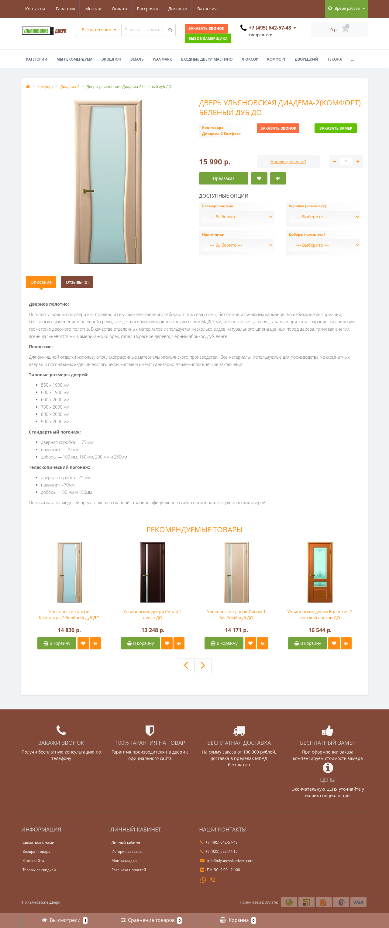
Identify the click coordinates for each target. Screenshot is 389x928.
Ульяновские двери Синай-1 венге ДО (152, 614)
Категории (36, 59)
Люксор (250, 59)
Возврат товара (36, 851)
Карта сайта (33, 860)
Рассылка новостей (129, 869)
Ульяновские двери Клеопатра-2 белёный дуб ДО (69, 614)
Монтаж (64, 9)
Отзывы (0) (77, 282)
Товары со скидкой (39, 869)
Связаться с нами (38, 842)
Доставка (150, 9)
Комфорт (276, 59)
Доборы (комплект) (307, 234)
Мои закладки (124, 860)
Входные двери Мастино (206, 59)
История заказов (127, 851)
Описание (41, 282)
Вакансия (181, 9)
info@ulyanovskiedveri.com (226, 860)
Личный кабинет (127, 842)
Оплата (90, 9)
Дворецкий (306, 59)
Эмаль (137, 59)
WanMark (162, 59)
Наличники (213, 234)
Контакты (212, 9)
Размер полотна (217, 206)
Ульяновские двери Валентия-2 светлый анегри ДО (320, 614)
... (352, 59)
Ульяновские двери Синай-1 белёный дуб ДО (236, 614)
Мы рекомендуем (74, 59)
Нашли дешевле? (288, 161)
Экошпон (111, 59)
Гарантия (35, 9)
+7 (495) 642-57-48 (219, 842)
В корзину (56, 643)
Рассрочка (119, 9)
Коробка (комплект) (307, 206)
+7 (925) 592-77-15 (219, 851)
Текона (334, 59)
